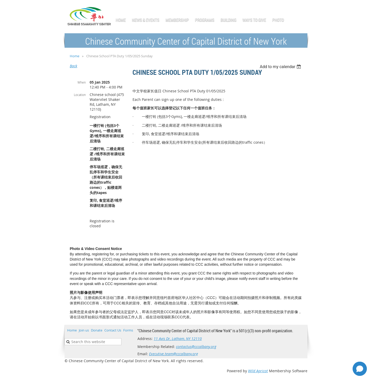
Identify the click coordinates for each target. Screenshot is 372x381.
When (82, 82)
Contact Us (112, 330)
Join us (84, 330)
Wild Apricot (258, 370)
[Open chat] (360, 369)
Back (73, 65)
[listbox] (281, 66)
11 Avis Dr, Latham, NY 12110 (178, 338)
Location (80, 95)
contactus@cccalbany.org (196, 346)
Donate (96, 330)
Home (74, 56)
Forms (128, 330)
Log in (302, 7)
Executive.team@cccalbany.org (173, 353)
